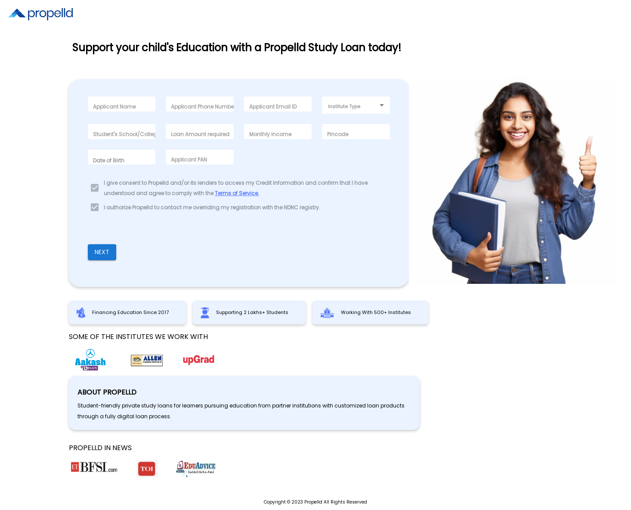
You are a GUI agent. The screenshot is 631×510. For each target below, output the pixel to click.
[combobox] (356, 105)
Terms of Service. (237, 193)
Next (102, 252)
